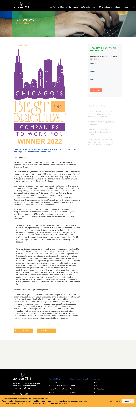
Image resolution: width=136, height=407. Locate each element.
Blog (96, 392)
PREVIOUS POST (24, 331)
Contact (127, 7)
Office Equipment (106, 7)
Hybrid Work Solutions (58, 389)
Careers (97, 385)
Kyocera (73, 392)
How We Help (54, 7)
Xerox (72, 389)
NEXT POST (45, 331)
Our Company (99, 382)
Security (52, 392)
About (118, 7)
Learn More (115, 401)
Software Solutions (89, 7)
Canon (72, 385)
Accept (128, 401)
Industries (53, 382)
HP (71, 382)
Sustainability (99, 389)
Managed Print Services (70, 7)
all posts (22, 45)
